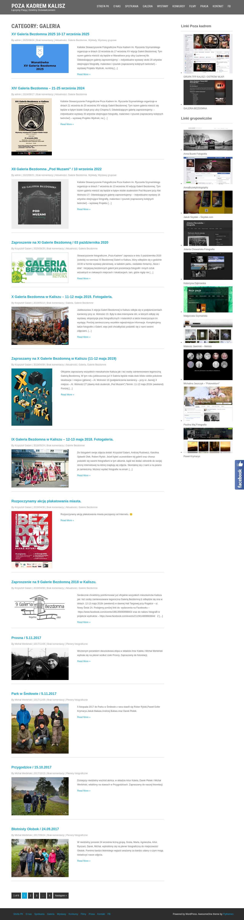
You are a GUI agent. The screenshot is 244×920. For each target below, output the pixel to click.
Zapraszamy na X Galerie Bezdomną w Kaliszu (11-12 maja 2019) (63, 358)
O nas (117, 6)
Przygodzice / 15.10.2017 (31, 767)
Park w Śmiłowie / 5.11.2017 (33, 694)
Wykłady (92, 40)
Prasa (204, 6)
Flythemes (228, 914)
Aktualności (61, 40)
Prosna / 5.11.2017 (26, 638)
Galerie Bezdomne (77, 40)
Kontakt (218, 6)
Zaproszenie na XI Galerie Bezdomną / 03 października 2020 (59, 242)
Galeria (148, 6)
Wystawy (162, 6)
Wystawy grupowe (107, 40)
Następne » (61, 895)
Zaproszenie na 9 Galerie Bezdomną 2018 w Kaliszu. (53, 582)
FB (229, 6)
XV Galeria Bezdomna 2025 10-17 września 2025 (50, 34)
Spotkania (131, 6)
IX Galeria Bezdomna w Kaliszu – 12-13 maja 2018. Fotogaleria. (62, 439)
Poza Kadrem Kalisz (38, 5)
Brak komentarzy (44, 40)
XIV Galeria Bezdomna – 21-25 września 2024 (47, 88)
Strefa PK (103, 6)
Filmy (192, 6)
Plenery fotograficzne (77, 644)
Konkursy (179, 6)
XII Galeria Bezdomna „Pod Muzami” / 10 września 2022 (56, 169)
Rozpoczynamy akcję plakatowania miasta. (46, 501)
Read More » (83, 74)
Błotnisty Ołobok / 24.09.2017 (35, 829)
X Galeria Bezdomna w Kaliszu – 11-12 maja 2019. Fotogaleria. (61, 297)
